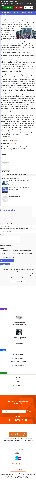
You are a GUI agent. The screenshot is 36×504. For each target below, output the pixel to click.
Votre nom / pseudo (6, 224)
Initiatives (4, 160)
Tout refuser (18, 7)
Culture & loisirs (5, 163)
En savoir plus (18, 385)
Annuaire (18, 381)
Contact (15, 438)
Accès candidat (17, 358)
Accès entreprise (18, 365)
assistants (10, 254)
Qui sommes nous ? (28, 440)
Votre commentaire (6, 235)
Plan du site (7, 438)
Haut (30, 476)
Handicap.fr (7, 476)
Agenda (18, 378)
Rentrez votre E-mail (18, 407)
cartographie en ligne (21, 87)
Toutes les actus (18, 281)
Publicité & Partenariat (26, 438)
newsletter (24, 401)
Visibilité (2, 245)
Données (17, 440)
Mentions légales (8, 440)
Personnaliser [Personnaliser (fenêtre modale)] (29, 7)
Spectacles (4, 166)
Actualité (4, 158)
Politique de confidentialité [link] (18, 10)
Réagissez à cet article (11, 152)
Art (2, 168)
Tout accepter (8, 7)
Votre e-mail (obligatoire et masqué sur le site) (14, 229)
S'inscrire (30, 411)
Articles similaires (6, 171)
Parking (18, 379)
